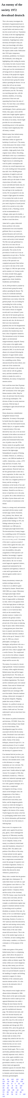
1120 (24, 1094)
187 (8, 1085)
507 (8, 1094)
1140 (22, 1079)
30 (12, 1085)
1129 (12, 1079)
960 (8, 1092)
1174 (4, 1081)
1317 (4, 1085)
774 (3, 1092)
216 (18, 1090)
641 (16, 1087)
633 (8, 1083)
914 (12, 1092)
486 (21, 1092)
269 (13, 1090)
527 (16, 1094)
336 (8, 1079)
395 (3, 1087)
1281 (4, 1090)
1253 (17, 1079)
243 (8, 1081)
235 (3, 1094)
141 (16, 1085)
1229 (21, 1085)
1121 (4, 1096)
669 (13, 1081)
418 (12, 1087)
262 (8, 1087)
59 (11, 1083)
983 (3, 1083)
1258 (21, 1081)
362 (3, 1079)
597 (21, 1087)
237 (23, 1083)
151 (19, 1083)
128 (16, 1092)
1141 (22, 1090)
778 (17, 1081)
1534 (8, 1090)
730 (12, 1094)
